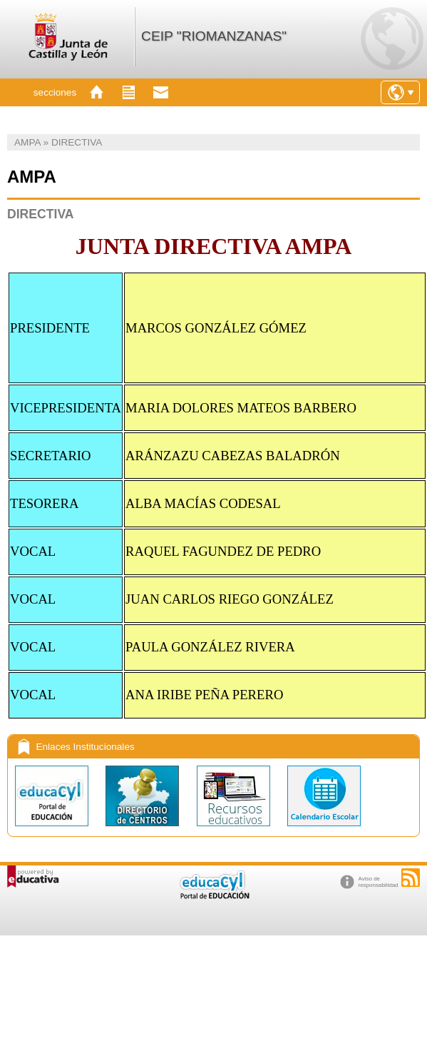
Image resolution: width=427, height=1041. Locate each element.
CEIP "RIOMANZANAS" (214, 36)
